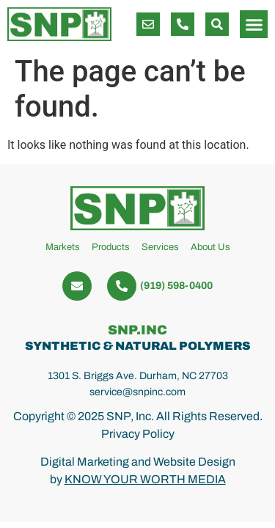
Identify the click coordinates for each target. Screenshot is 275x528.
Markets (62, 247)
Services (160, 247)
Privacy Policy (138, 434)
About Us (210, 247)
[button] (217, 24)
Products (111, 247)
